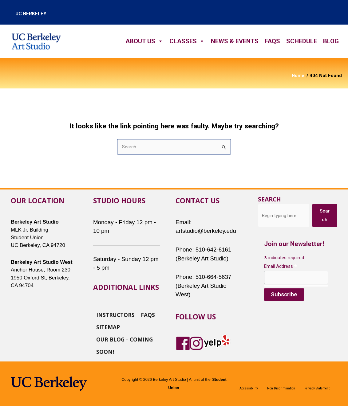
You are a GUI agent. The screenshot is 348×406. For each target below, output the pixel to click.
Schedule (301, 41)
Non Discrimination (281, 388)
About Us (144, 41)
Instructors (115, 314)
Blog (331, 41)
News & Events (235, 41)
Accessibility (248, 388)
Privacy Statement (317, 388)
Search (269, 199)
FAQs (272, 41)
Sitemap (108, 326)
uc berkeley (30, 14)
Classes (187, 41)
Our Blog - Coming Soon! (124, 339)
